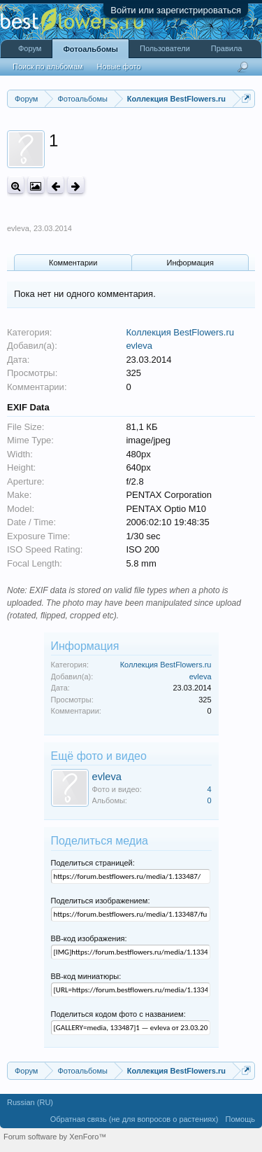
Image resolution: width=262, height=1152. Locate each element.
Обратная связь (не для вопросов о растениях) (134, 1119)
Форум (29, 48)
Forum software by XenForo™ (54, 1136)
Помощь (241, 1119)
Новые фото (119, 66)
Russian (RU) (30, 1102)
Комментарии (73, 262)
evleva (18, 228)
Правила (226, 48)
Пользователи (165, 48)
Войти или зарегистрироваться (175, 10)
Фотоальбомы (90, 49)
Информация (190, 262)
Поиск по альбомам (48, 66)
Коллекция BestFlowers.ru (180, 332)
